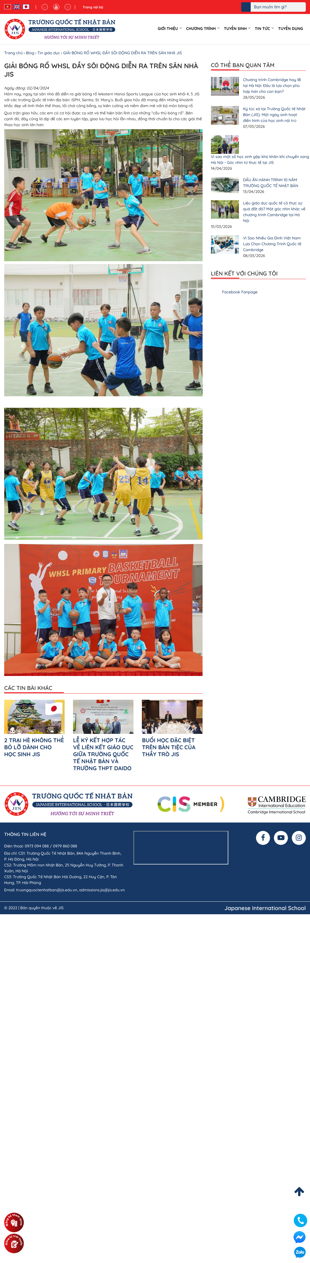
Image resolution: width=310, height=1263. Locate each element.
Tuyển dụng (290, 28)
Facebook (299, 1237)
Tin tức (262, 28)
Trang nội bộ (93, 7)
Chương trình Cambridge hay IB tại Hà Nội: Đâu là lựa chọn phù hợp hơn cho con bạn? (272, 85)
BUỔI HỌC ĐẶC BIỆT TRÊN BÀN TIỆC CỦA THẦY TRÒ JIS (168, 747)
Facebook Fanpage (240, 291)
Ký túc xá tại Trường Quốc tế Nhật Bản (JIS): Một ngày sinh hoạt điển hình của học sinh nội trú (274, 114)
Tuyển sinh (235, 28)
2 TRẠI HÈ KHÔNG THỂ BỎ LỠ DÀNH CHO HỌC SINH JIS (34, 747)
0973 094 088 (37, 846)
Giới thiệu (168, 28)
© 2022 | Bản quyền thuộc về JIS (34, 907)
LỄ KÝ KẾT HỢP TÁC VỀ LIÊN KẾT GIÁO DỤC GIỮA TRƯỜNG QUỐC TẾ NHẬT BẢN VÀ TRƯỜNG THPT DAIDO (103, 754)
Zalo (300, 1253)
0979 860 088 (65, 846)
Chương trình (201, 28)
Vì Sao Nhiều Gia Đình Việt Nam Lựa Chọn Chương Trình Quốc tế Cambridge (272, 243)
